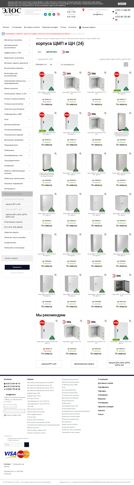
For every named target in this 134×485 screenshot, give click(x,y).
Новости (101, 411)
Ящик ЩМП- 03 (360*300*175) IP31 (71, 93)
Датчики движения (12, 125)
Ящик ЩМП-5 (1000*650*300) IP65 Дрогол (122, 93)
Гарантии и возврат (50, 27)
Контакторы (31, 417)
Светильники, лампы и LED (15, 94)
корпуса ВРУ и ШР (45, 59)
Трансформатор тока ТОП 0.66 (38, 401)
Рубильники (9, 150)
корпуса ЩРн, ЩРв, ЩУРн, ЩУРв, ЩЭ (115, 59)
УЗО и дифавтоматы (34, 414)
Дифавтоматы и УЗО (12, 53)
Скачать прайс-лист (12, 415)
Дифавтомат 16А (33, 393)
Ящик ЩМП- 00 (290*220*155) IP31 (96, 133)
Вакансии (101, 399)
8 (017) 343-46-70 (13, 384)
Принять (122, 4)
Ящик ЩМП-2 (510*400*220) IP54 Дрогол (71, 295)
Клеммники (9, 166)
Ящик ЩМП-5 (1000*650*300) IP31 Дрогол (122, 173)
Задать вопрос (10, 406)
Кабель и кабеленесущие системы (14, 172)
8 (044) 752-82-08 (13, 389)
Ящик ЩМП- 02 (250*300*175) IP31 (96, 93)
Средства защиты (11, 232)
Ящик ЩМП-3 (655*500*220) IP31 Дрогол (71, 214)
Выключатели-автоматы (36, 412)
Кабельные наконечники (14, 178)
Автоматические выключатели (11, 46)
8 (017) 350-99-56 (13, 386)
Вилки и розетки (11, 88)
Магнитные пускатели (13, 40)
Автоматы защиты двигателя (16, 63)
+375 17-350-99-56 (123, 11)
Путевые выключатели (13, 104)
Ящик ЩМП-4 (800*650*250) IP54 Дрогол (121, 254)
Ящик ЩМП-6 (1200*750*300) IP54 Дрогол (72, 254)
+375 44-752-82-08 (123, 18)
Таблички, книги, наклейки (15, 237)
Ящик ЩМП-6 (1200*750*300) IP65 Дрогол (47, 93)
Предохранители (11, 145)
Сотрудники (103, 395)
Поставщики (103, 403)
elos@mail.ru (98, 14)
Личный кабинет (87, 27)
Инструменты (9, 189)
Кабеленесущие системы (71, 414)
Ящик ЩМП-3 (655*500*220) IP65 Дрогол (71, 133)
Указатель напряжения (13, 184)
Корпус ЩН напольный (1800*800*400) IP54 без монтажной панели (121, 134)
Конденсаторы (10, 243)
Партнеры (102, 391)
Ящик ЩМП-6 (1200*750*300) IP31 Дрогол (97, 173)
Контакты (72, 27)
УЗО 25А (30, 406)
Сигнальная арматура (13, 130)
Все (39, 52)
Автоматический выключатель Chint (40, 388)
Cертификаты (103, 387)
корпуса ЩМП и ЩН (14, 209)
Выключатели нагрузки (13, 68)
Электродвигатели (11, 161)
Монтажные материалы (14, 140)
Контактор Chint (33, 398)
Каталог (30, 379)
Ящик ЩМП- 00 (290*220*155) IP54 (121, 295)
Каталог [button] (6, 27)
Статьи (63, 27)
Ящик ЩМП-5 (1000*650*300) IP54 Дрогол (97, 254)
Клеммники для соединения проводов (76, 411)
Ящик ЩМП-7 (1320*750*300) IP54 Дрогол (47, 254)
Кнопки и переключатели (14, 99)
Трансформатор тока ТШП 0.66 (38, 404)
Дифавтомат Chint (34, 396)
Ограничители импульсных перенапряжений (15, 82)
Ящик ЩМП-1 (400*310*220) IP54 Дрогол (96, 295)
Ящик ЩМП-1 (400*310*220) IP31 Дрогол (121, 214)
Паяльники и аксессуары (14, 248)
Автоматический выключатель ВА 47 (40, 382)
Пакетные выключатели (14, 109)
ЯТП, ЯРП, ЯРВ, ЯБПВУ (13, 227)
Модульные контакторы (14, 58)
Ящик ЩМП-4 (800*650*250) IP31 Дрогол (46, 214)
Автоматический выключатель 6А (39, 385)
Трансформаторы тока (13, 155)
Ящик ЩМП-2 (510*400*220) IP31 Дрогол (96, 214)
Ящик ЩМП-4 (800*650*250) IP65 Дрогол (46, 133)
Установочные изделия (13, 135)
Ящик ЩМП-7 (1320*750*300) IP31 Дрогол (72, 173)
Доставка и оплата (32, 27)
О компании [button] (17, 27)
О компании (103, 379)
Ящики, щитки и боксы (13, 194)
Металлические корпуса (84, 364)
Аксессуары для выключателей (10, 74)
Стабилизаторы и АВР (13, 114)
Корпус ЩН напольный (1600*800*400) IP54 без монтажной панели (46, 174)
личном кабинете (78, 34)
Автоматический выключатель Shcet (40, 390)
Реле (6, 119)
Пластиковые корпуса (13, 222)
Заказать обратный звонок (14, 411)
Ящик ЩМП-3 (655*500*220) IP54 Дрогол (46, 295)
